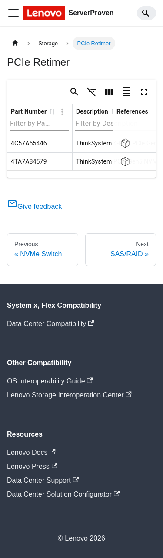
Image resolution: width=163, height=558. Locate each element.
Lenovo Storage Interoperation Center (69, 395)
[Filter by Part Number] (31, 124)
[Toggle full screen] (144, 92)
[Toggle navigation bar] (13, 13)
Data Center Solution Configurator (63, 494)
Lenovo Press (32, 466)
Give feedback (34, 206)
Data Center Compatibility (50, 323)
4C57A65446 (29, 143)
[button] (52, 111)
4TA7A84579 (29, 161)
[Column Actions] (62, 112)
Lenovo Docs (31, 452)
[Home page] (15, 43)
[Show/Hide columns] (109, 92)
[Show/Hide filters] (91, 92)
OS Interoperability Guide (50, 381)
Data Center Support (43, 480)
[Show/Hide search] (74, 92)
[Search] (146, 13)
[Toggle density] (126, 92)
